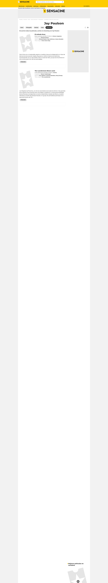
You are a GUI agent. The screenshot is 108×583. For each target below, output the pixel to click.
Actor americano (34, 25)
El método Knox (40, 40)
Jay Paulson (41, 25)
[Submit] (62, 2)
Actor (29, 25)
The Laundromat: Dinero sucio (45, 76)
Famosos (25, 25)
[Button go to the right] (88, 33)
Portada (20, 25)
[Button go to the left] (85, 33)
